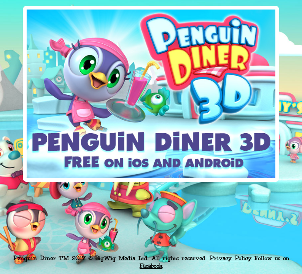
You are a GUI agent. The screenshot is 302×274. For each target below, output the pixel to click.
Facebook (151, 266)
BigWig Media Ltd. (122, 258)
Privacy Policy (230, 258)
